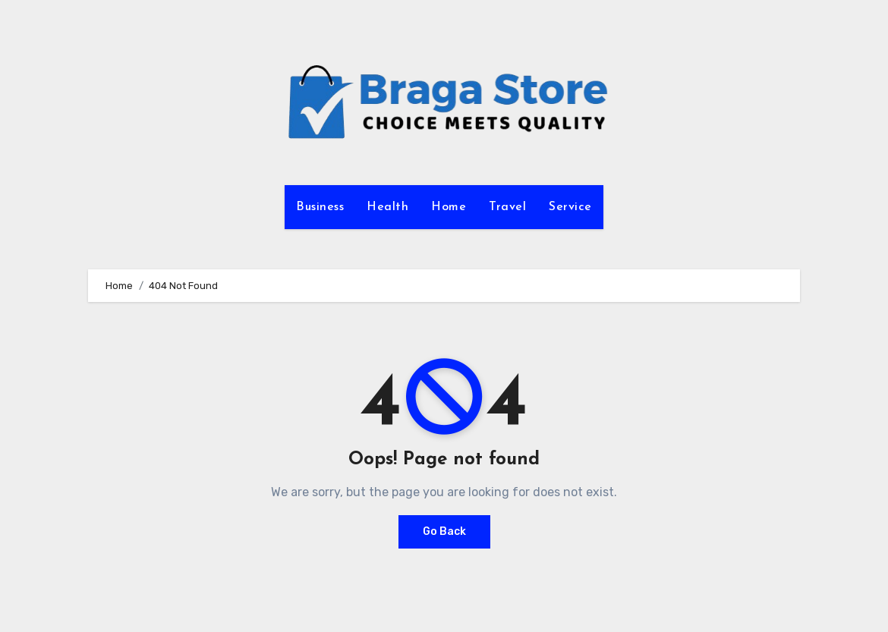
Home (448, 207)
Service (570, 207)
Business (320, 207)
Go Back (444, 531)
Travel (507, 207)
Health (387, 207)
